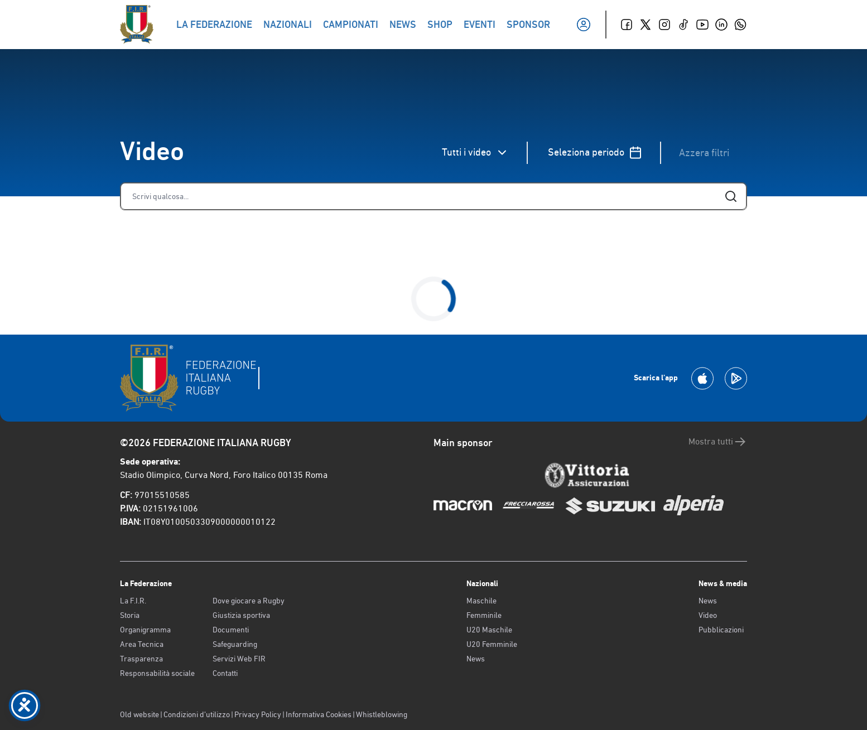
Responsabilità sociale (157, 673)
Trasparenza (141, 658)
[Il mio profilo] (583, 24)
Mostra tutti (717, 441)
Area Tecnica (141, 644)
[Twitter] (645, 24)
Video (708, 615)
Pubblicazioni (721, 629)
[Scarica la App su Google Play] (736, 378)
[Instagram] (664, 24)
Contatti (225, 673)
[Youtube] (702, 24)
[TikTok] (683, 24)
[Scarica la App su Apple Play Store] (702, 378)
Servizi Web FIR (239, 658)
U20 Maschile (489, 629)
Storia (129, 615)
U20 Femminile (491, 644)
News (475, 658)
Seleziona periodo (595, 152)
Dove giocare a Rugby (249, 600)
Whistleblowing (381, 714)
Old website (139, 714)
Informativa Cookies (318, 714)
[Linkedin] (721, 24)
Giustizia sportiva (241, 615)
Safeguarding (235, 644)
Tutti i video (475, 152)
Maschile (481, 600)
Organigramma (145, 629)
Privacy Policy (257, 714)
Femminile (484, 615)
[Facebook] (626, 24)
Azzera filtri (704, 152)
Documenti (231, 629)
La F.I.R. (133, 600)
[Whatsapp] (740, 24)
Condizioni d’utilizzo (196, 714)
